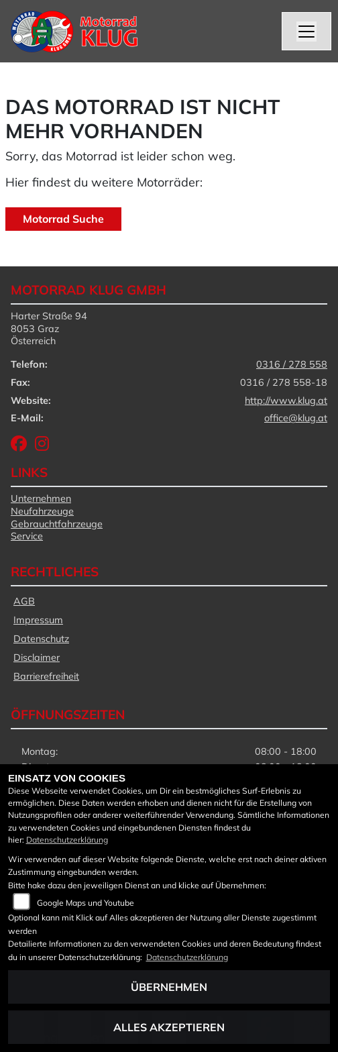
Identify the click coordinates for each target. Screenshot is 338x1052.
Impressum (38, 620)
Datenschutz (41, 639)
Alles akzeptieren (169, 1027)
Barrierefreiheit (46, 676)
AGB (24, 601)
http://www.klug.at (286, 400)
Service (27, 536)
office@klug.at (295, 418)
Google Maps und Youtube (85, 903)
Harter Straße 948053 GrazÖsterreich (49, 328)
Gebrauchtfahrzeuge (57, 524)
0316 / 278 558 (291, 364)
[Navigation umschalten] (306, 31)
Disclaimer (36, 657)
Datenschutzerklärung (67, 840)
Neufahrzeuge (42, 511)
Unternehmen (41, 498)
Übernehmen (169, 987)
